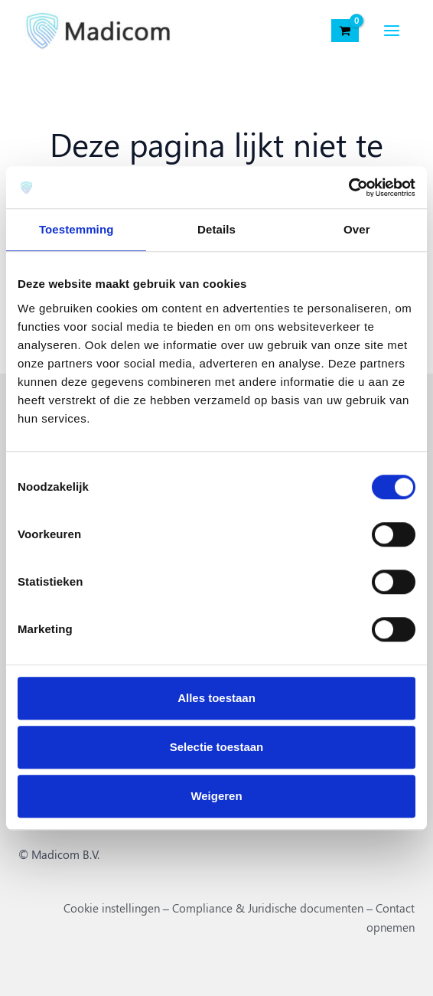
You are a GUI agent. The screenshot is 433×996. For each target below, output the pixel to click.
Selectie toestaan (217, 746)
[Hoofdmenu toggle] (391, 30)
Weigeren (216, 795)
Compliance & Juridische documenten (267, 908)
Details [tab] (216, 229)
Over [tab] (356, 229)
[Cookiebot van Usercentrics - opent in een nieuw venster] (348, 188)
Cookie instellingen (111, 908)
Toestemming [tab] (76, 229)
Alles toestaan (216, 697)
